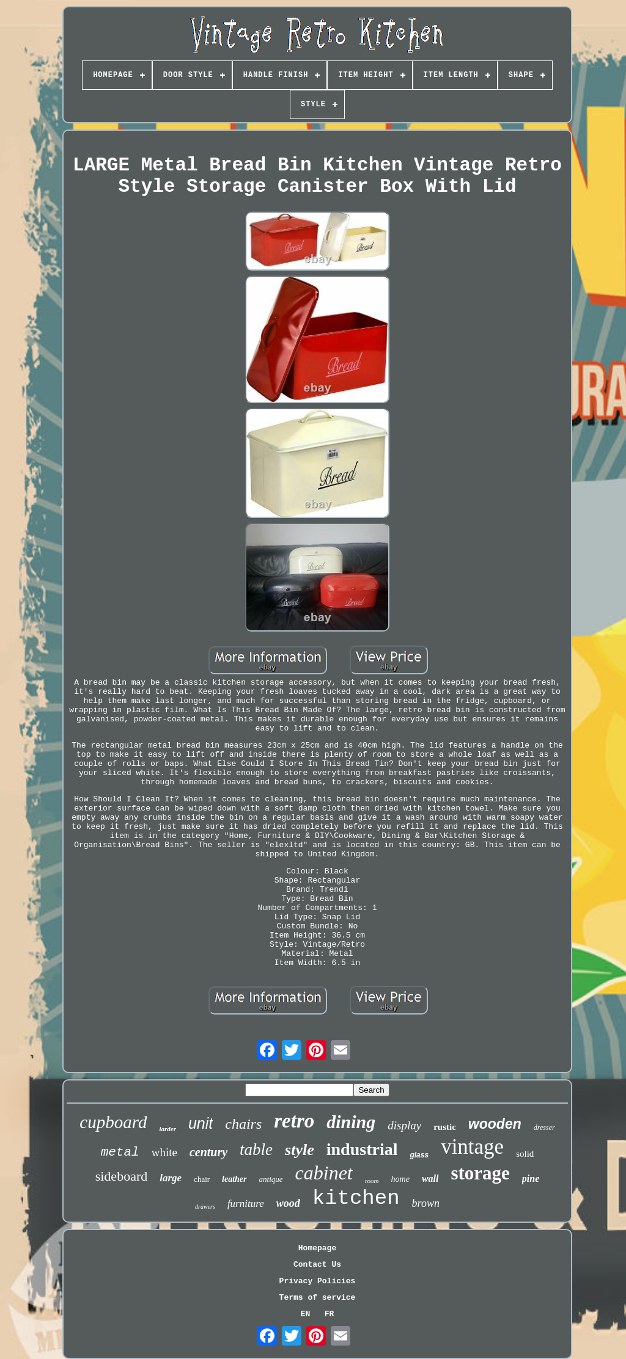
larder (167, 1128)
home (400, 1179)
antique (271, 1179)
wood (288, 1203)
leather (234, 1179)
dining (350, 1122)
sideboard (121, 1176)
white (164, 1152)
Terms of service (317, 1297)
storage (480, 1173)
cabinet (324, 1173)
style (299, 1150)
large (171, 1178)
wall (430, 1178)
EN (306, 1314)
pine (530, 1178)
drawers (205, 1206)
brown (426, 1203)
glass (419, 1155)
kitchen (356, 1198)
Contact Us (317, 1264)
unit (200, 1123)
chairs (243, 1124)
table (256, 1149)
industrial (362, 1149)
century (208, 1152)
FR (329, 1314)
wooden (494, 1124)
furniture (245, 1203)
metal (120, 1152)
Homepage (317, 1248)
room (372, 1180)
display (404, 1125)
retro (294, 1121)
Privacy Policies (317, 1281)
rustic (444, 1127)
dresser (544, 1127)
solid (525, 1154)
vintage (472, 1147)
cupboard (113, 1122)
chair (202, 1179)
